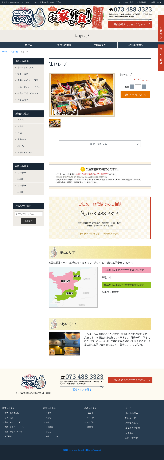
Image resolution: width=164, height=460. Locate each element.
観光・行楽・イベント (27, 93)
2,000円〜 (21, 179)
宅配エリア (100, 44)
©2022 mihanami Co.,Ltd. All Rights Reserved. (82, 450)
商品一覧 (14, 52)
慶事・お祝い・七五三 (27, 80)
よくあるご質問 (127, 2)
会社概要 (142, 2)
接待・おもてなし (25, 67)
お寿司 (20, 126)
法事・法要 (22, 74)
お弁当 (20, 120)
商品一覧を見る (114, 144)
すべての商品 (64, 44)
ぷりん (20, 146)
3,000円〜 (21, 185)
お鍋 (19, 133)
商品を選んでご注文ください (132, 24)
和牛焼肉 (21, 139)
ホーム (28, 44)
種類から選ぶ (22, 113)
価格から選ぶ (22, 166)
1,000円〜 (21, 173)
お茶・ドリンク (24, 152)
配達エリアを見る (82, 389)
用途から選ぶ (22, 61)
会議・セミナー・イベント (29, 87)
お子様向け (22, 100)
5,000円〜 (21, 192)
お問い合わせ (156, 2)
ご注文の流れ (135, 44)
